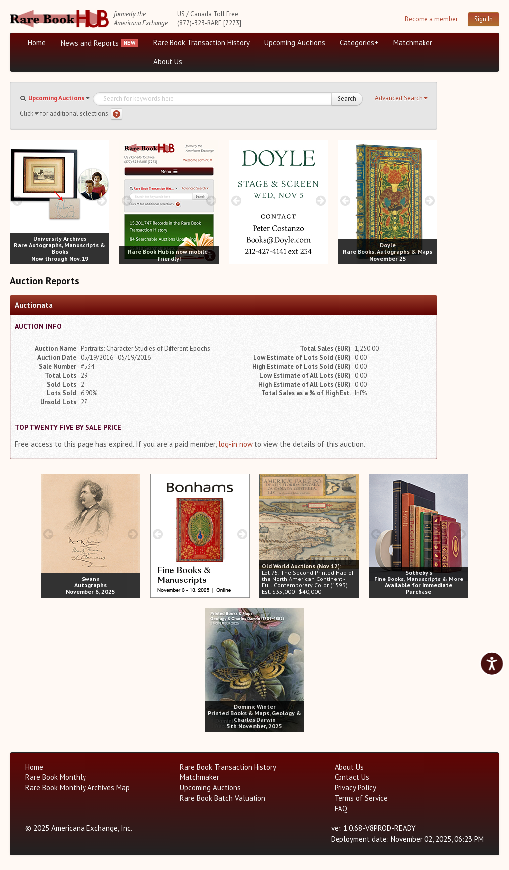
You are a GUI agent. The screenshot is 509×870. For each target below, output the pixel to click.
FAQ (341, 808)
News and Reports (90, 43)
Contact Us (352, 777)
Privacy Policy (355, 787)
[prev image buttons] (17, 200)
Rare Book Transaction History (201, 42)
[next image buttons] (102, 200)
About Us (167, 61)
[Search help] (116, 114)
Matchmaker (412, 42)
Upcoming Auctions (294, 42)
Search (347, 99)
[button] (401, 98)
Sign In (483, 19)
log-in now (235, 444)
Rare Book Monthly (55, 777)
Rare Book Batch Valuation (222, 798)
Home (37, 42)
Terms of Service (361, 798)
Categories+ (359, 42)
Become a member (431, 19)
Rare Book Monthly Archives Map (77, 787)
